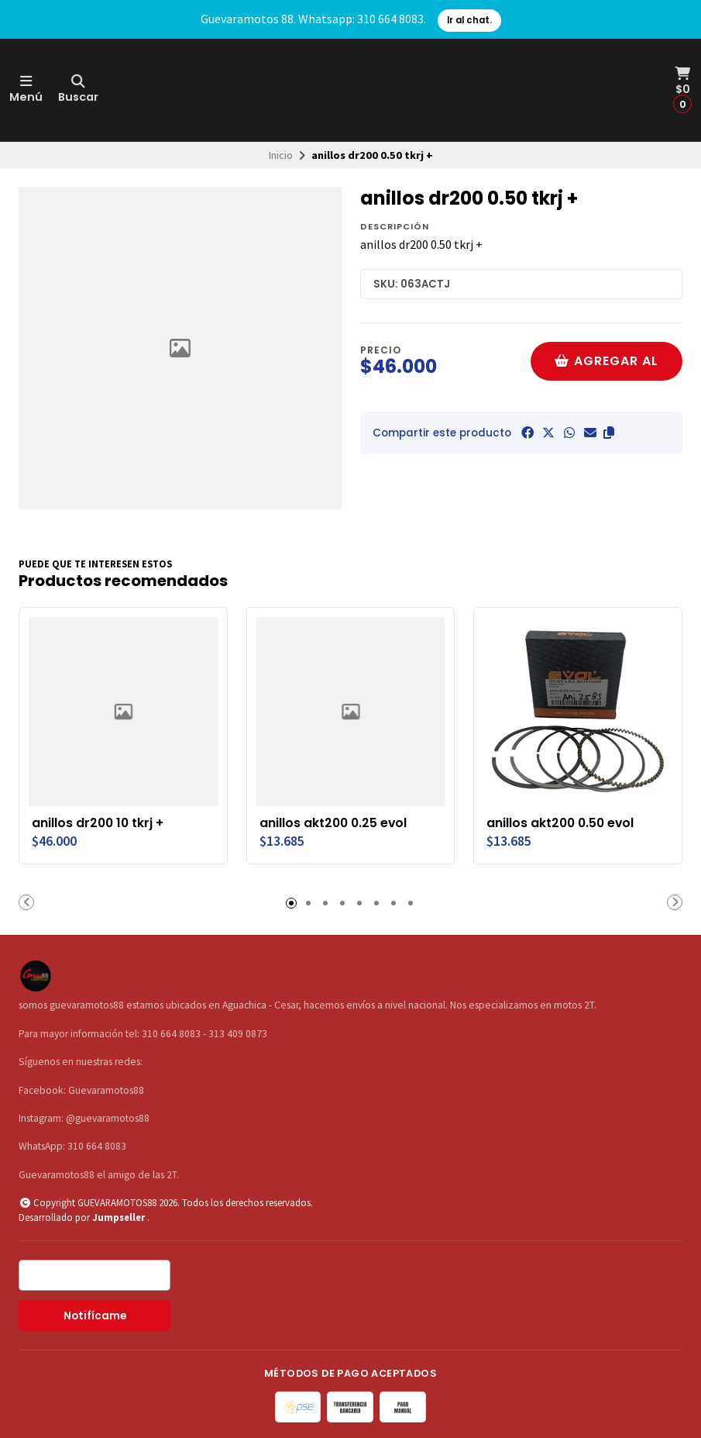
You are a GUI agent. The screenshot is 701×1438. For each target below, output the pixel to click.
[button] (608, 432)
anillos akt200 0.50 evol (560, 823)
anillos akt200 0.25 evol (333, 823)
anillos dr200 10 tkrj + (97, 823)
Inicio (281, 155)
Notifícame (95, 1316)
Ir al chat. (469, 20)
